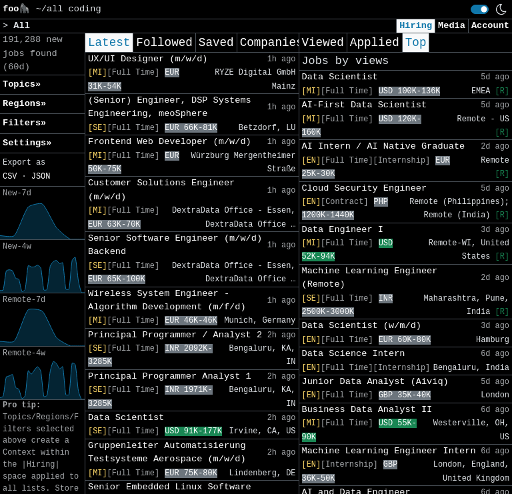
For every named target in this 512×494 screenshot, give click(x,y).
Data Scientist (126, 418)
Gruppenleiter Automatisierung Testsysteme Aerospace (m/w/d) (167, 452)
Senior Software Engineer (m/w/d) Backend (175, 245)
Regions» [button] (24, 104)
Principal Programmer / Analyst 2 (175, 335)
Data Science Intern (353, 354)
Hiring (415, 26)
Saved (216, 42)
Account (490, 26)
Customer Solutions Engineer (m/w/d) (161, 189)
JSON (41, 176)
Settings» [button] (27, 143)
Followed (164, 42)
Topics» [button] (22, 84)
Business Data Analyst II (367, 410)
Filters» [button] (24, 123)
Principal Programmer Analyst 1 (169, 376)
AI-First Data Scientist (364, 105)
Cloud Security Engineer (364, 188)
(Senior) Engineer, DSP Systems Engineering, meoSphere (169, 107)
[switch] (480, 9)
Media (451, 26)
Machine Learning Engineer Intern (389, 451)
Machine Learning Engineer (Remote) (370, 277)
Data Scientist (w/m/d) (361, 326)
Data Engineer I (342, 230)
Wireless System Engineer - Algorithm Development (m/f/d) (167, 300)
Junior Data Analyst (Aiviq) (375, 382)
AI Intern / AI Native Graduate (383, 146)
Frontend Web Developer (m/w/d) (169, 142)
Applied (374, 42)
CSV (10, 176)
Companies (271, 42)
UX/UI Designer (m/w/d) (147, 59)
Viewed (323, 42)
